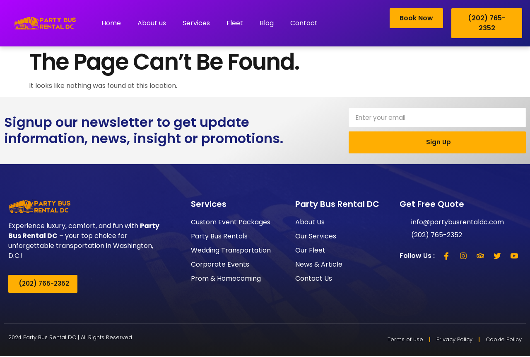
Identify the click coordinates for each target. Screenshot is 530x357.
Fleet (234, 23)
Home (111, 23)
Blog (267, 23)
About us (151, 23)
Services (196, 23)
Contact (304, 23)
